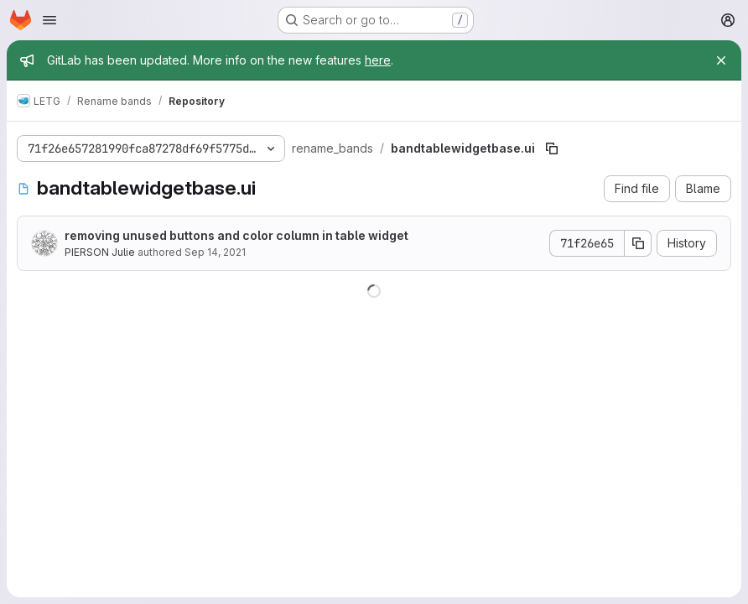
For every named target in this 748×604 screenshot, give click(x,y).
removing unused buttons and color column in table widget (236, 235)
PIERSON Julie (100, 252)
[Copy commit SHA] (638, 243)
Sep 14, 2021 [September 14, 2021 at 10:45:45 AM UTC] (215, 252)
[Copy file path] (551, 148)
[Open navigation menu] (49, 20)
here (378, 60)
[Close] (721, 60)
